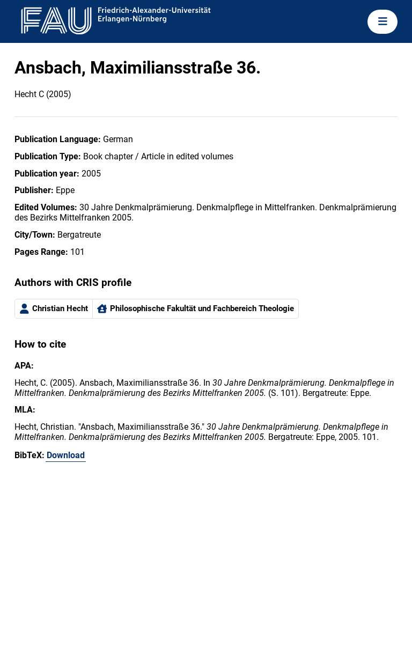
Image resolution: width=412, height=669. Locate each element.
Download (66, 455)
